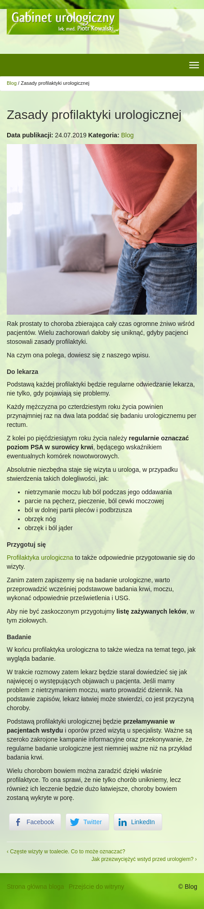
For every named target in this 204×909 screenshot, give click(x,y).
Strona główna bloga (35, 886)
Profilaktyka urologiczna (40, 557)
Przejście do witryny (96, 886)
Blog (12, 83)
